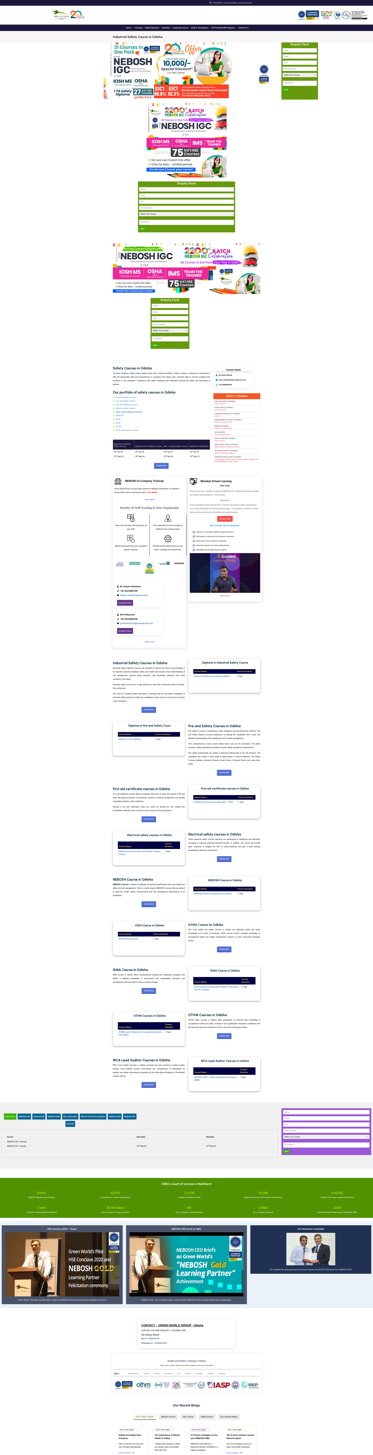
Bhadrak (188, 1373)
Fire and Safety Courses (126, 401)
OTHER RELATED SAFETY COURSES (237, 459)
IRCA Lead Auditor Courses (127, 430)
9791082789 (217, 3)
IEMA (118, 423)
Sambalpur (199, 1373)
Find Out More (126, 1453)
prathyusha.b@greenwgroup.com (136, 623)
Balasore (211, 1373)
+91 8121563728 (129, 591)
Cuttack (146, 1373)
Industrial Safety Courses (126, 397)
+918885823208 (160, 1343)
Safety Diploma (151, 28)
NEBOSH (120, 416)
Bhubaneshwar (133, 1373)
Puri (178, 1373)
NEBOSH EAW (54, 1116)
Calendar (165, 28)
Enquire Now (125, 603)
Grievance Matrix (230, 3)
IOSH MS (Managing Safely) (131, 939)
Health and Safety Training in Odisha (186, 1361)
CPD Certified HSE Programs (223, 28)
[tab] (144, 1417)
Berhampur (169, 1373)
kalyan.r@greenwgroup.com (134, 595)
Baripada (222, 1373)
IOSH (118, 419)
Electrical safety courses (126, 408)
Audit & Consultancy (199, 28)
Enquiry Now (161, 465)
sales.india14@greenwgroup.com (232, 380)
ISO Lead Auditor (70, 1116)
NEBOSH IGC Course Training (208, 894)
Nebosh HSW (38, 1116)
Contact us (242, 28)
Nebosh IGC (10, 1116)
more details (152, 492)
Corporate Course (180, 28)
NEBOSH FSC (129, 1116)
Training (138, 28)
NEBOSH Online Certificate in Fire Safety (213, 802)
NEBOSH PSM (114, 1116)
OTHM (118, 427)
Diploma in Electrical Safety (131, 848)
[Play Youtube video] (225, 573)
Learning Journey (245, 3)
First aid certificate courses (127, 405)
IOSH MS (70, 1124)
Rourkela (157, 1373)
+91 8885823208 (225, 385)
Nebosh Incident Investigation (93, 1116)
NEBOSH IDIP (24, 1116)
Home (128, 28)
